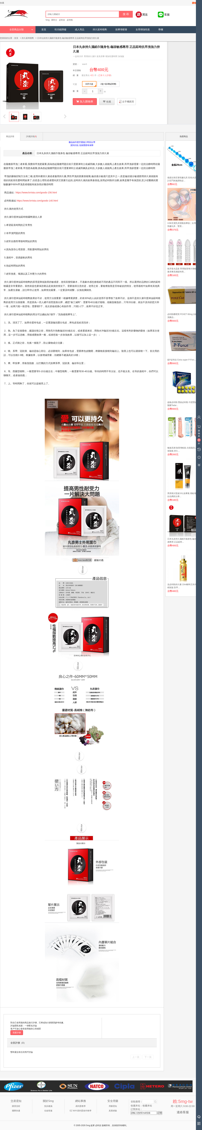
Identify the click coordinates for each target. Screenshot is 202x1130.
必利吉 (62, 20)
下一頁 (148, 1057)
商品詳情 (10, 136)
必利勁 (70, 20)
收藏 (2, 3)
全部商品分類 (21, 29)
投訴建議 (48, 1106)
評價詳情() (31, 136)
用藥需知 (113, 1106)
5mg (47, 20)
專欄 (160, 29)
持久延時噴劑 (100, 29)
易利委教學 (80, 1106)
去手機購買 (128, 101)
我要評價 (17, 1032)
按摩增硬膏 (121, 29)
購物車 (195, 3)
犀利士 (54, 20)
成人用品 (79, 29)
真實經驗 (113, 1110)
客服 (167, 14)
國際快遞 (16, 1110)
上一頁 (135, 1057)
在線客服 (48, 1110)
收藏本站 (147, 1105)
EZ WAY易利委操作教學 (81, 1110)
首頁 (43, 29)
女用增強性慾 (143, 29)
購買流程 (16, 1106)
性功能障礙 (60, 29)
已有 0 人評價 (104, 75)
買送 (145, 14)
